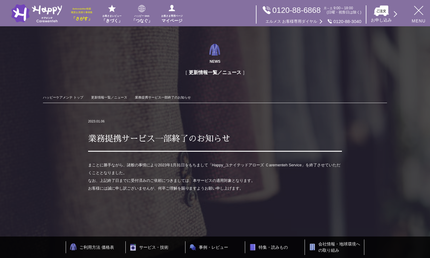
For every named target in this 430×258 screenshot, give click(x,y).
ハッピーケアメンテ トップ (63, 97)
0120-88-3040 (313, 21)
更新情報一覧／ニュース (109, 97)
